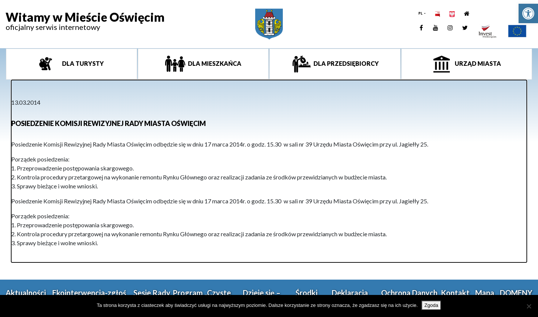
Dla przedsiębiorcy (345, 63)
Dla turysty (82, 63)
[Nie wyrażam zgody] (528, 306)
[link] (528, 13)
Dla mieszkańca (214, 63)
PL (420, 13)
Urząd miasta (477, 63)
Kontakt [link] (455, 292)
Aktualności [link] (26, 292)
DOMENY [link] (516, 292)
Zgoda (431, 305)
